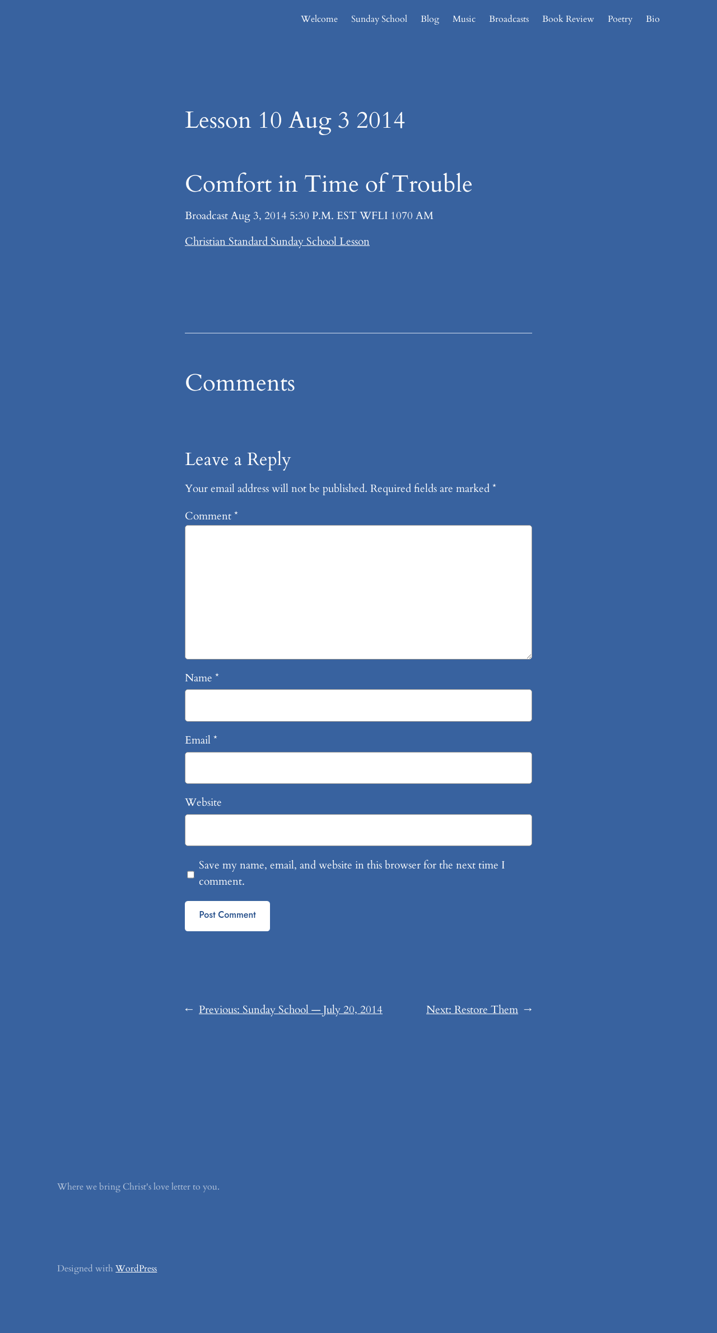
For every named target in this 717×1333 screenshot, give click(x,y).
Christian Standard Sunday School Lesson (277, 241)
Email (201, 740)
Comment (211, 516)
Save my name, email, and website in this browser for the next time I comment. (352, 873)
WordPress (136, 1268)
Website (203, 802)
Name (202, 678)
